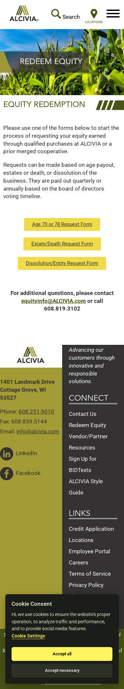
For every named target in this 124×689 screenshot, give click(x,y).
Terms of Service (90, 573)
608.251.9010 (36, 411)
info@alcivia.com (38, 431)
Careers (78, 562)
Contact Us (83, 414)
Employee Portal (89, 551)
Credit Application (91, 529)
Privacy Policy (86, 585)
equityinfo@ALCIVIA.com (53, 301)
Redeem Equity (87, 425)
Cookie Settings (28, 636)
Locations (81, 540)
